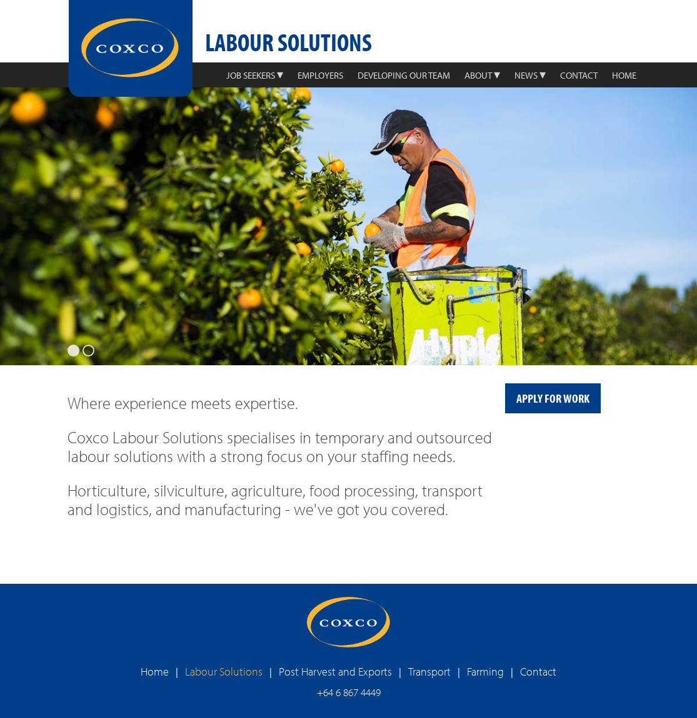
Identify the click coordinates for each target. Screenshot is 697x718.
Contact (538, 671)
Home (155, 671)
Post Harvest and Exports (335, 671)
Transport (429, 671)
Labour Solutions (224, 671)
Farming (485, 671)
